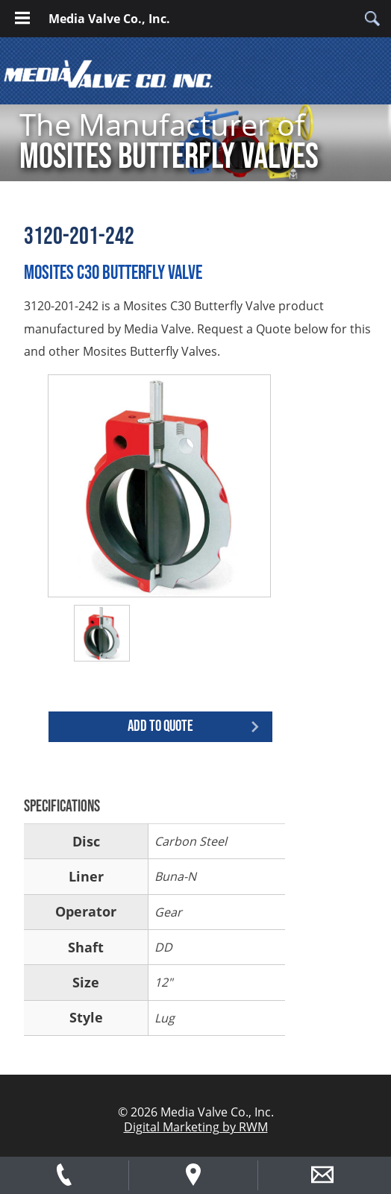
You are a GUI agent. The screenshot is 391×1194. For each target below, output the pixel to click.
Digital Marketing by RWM (196, 1127)
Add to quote (160, 726)
